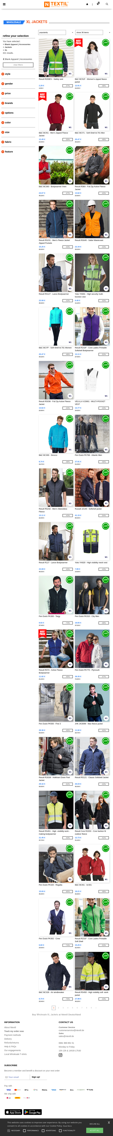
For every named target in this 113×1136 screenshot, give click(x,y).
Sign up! (36, 1077)
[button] (87, 4)
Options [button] (9, 113)
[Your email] (17, 1077)
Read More (67, 1126)
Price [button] (8, 93)
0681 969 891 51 (66, 1043)
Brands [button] (9, 103)
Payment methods (12, 1035)
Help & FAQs (10, 1046)
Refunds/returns (11, 1043)
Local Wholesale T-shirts (15, 1054)
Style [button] (7, 74)
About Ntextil (10, 1027)
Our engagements (12, 1050)
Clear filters (18, 65)
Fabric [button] (8, 142)
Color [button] (8, 122)
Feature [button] (9, 151)
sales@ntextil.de (66, 1036)
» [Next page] (96, 1008)
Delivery (8, 1039)
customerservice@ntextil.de (71, 1030)
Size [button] (7, 132)
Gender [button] (9, 83)
